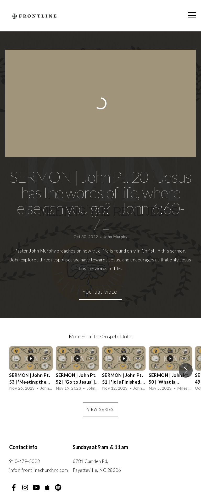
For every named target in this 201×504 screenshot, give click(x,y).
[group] (31, 370)
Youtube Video (100, 292)
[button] (185, 370)
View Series (100, 409)
